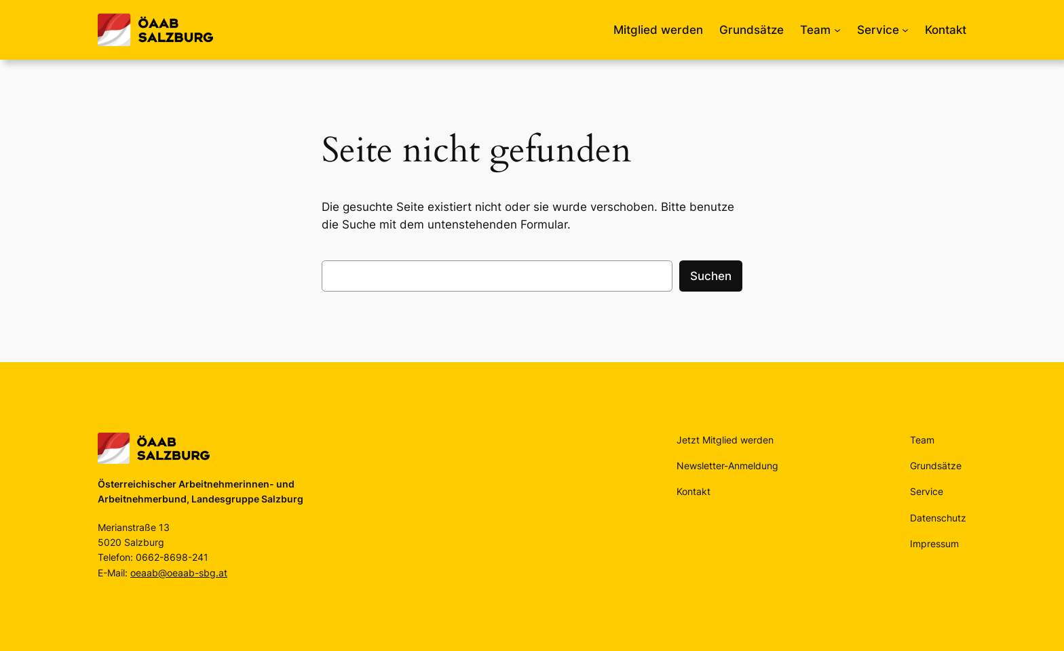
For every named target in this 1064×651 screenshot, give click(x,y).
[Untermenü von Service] (905, 29)
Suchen (711, 276)
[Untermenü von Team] (837, 29)
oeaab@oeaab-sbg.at (178, 572)
